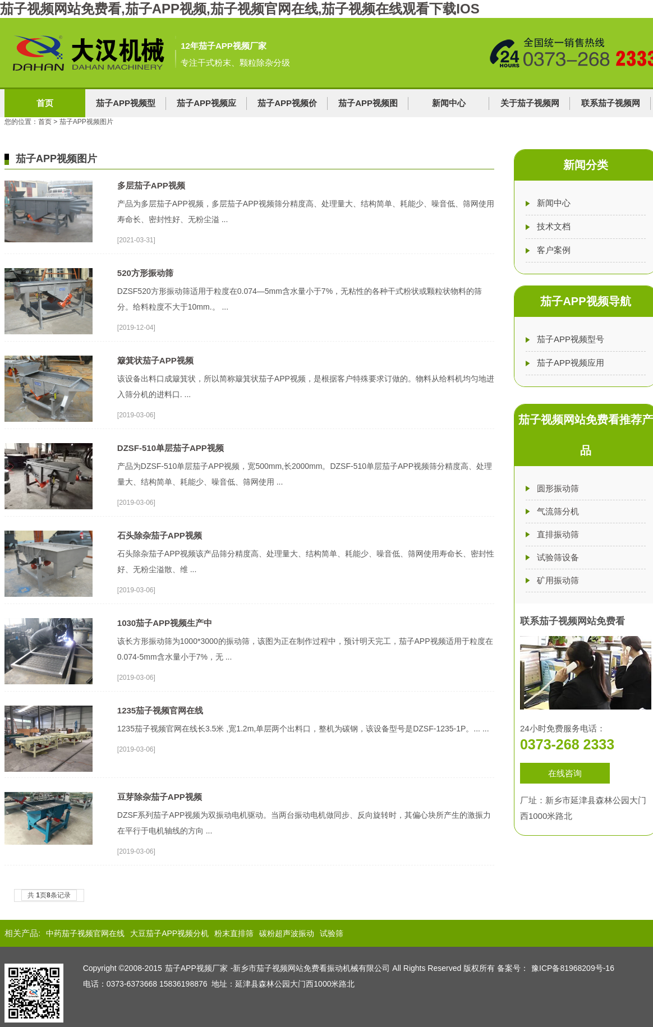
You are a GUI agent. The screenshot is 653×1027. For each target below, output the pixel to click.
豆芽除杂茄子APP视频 (159, 797)
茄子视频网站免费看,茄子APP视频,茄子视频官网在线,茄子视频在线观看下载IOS (240, 8)
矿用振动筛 (558, 580)
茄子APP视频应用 (570, 362)
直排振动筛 (558, 534)
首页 (44, 103)
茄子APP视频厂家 (196, 968)
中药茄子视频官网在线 (85, 933)
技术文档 (554, 226)
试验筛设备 (558, 557)
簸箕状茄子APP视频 (155, 360)
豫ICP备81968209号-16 (572, 968)
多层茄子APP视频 (151, 185)
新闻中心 (449, 103)
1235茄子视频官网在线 (160, 710)
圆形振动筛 (558, 488)
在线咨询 (565, 773)
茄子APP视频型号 (570, 339)
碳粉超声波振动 (286, 933)
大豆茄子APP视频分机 (169, 933)
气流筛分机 (558, 511)
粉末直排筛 (234, 933)
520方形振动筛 (145, 273)
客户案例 (554, 250)
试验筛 (331, 933)
